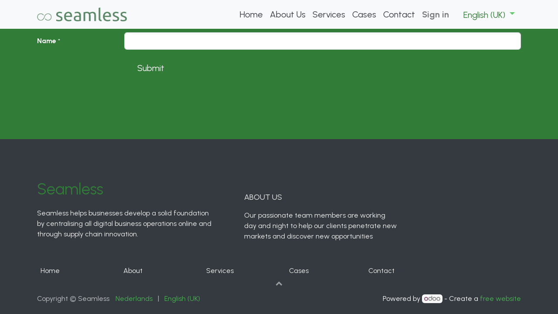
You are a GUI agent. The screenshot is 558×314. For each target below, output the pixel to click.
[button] (279, 283)
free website (500, 298)
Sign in (435, 14)
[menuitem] (251, 14)
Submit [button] (150, 68)
